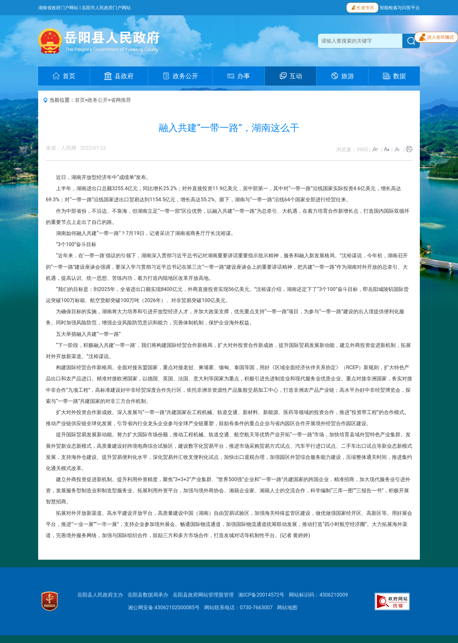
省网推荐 (121, 100)
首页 (80, 100)
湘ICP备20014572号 (261, 595)
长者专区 (362, 7)
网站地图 (287, 608)
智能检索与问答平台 (400, 7)
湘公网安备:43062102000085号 (164, 608)
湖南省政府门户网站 (58, 7)
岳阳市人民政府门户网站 (106, 7)
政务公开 (97, 100)
